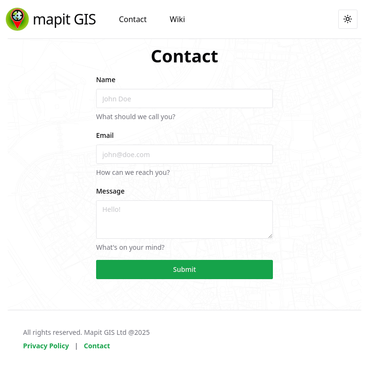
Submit (184, 269)
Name (105, 79)
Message (110, 191)
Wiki (177, 19)
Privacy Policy (46, 345)
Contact (133, 19)
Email (105, 135)
